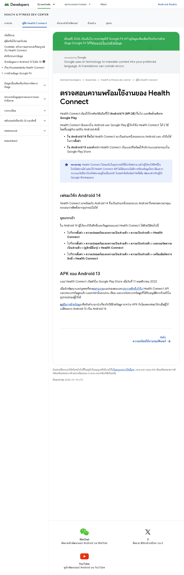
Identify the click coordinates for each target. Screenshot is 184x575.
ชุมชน (109, 23)
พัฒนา (103, 4)
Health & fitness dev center (26, 14)
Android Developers (70, 79)
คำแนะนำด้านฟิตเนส (67, 23)
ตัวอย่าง (92, 23)
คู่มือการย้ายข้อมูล (71, 304)
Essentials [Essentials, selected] (44, 4)
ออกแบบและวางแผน (76, 4)
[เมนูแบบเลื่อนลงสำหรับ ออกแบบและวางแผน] (91, 4)
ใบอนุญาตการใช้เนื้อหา (124, 369)
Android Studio (167, 4)
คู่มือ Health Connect (147, 79)
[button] (23, 67)
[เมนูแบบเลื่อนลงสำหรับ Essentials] (55, 4)
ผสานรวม (98, 289)
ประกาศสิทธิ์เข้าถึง (132, 289)
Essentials (91, 79)
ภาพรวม (8, 23)
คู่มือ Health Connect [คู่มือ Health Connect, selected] (34, 23)
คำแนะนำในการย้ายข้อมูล (107, 43)
